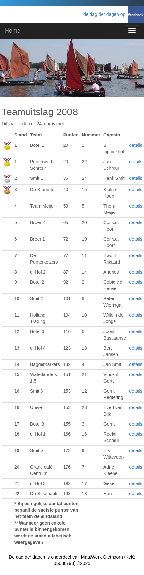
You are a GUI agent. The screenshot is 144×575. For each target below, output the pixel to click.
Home (12, 30)
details (135, 145)
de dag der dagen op (105, 14)
